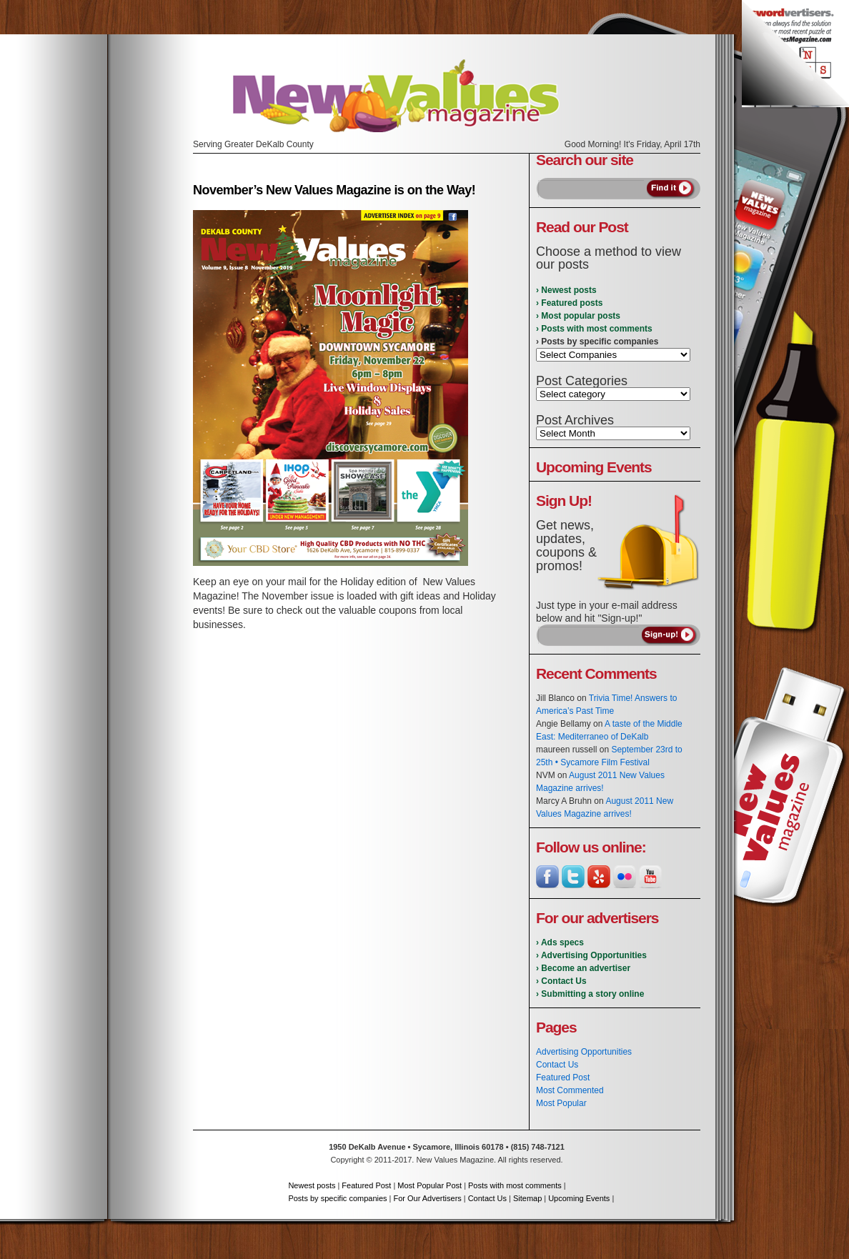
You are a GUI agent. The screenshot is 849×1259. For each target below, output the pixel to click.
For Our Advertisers (427, 1198)
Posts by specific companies (337, 1198)
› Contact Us (561, 981)
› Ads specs (560, 942)
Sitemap (527, 1198)
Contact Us (557, 1065)
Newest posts (311, 1185)
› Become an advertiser (583, 968)
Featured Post (563, 1078)
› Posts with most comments (594, 329)
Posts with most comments (515, 1185)
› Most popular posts (578, 316)
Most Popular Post (429, 1185)
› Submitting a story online (590, 994)
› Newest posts (566, 290)
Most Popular (561, 1103)
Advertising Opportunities (584, 1052)
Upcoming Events (579, 1198)
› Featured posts (569, 303)
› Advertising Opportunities (591, 955)
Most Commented (570, 1090)
